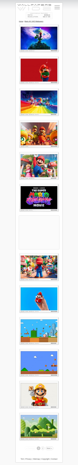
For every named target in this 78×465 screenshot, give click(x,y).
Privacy (28, 459)
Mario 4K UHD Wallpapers (34, 21)
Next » (49, 448)
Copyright (45, 459)
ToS (22, 459)
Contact (54, 459)
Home (21, 21)
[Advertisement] (39, 232)
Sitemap (36, 459)
